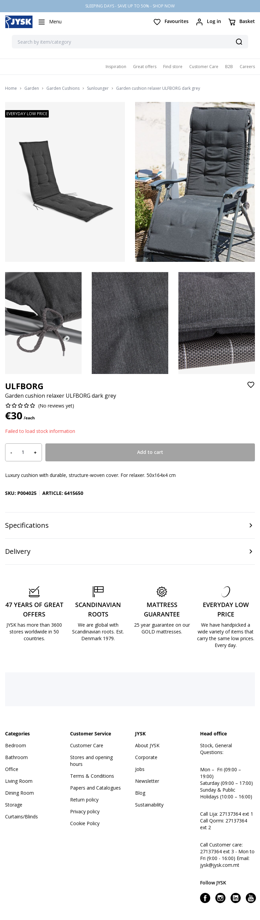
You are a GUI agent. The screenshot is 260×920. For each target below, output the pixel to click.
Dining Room (19, 793)
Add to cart (150, 452)
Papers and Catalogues (95, 788)
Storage (13, 804)
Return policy (84, 799)
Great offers (144, 66)
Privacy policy (85, 811)
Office (11, 769)
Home (11, 88)
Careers (247, 66)
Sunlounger (98, 88)
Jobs (140, 769)
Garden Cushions (63, 88)
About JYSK (147, 745)
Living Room (18, 781)
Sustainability (149, 804)
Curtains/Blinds (21, 816)
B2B (229, 66)
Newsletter (147, 781)
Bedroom (15, 745)
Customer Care (203, 66)
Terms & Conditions (92, 776)
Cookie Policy (85, 823)
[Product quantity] (23, 452)
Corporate (146, 757)
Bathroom (16, 757)
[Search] (239, 41)
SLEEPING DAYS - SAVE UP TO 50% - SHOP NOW (130, 6)
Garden (31, 88)
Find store (172, 66)
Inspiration (116, 66)
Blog (140, 793)
